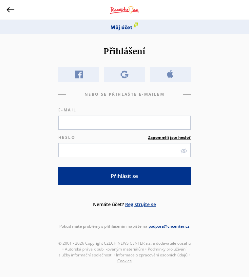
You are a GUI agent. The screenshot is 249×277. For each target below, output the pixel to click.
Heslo (124, 137)
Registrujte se (140, 204)
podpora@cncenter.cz (168, 226)
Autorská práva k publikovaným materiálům (104, 249)
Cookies (124, 261)
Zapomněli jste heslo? (169, 137)
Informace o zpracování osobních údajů (151, 255)
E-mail (67, 110)
